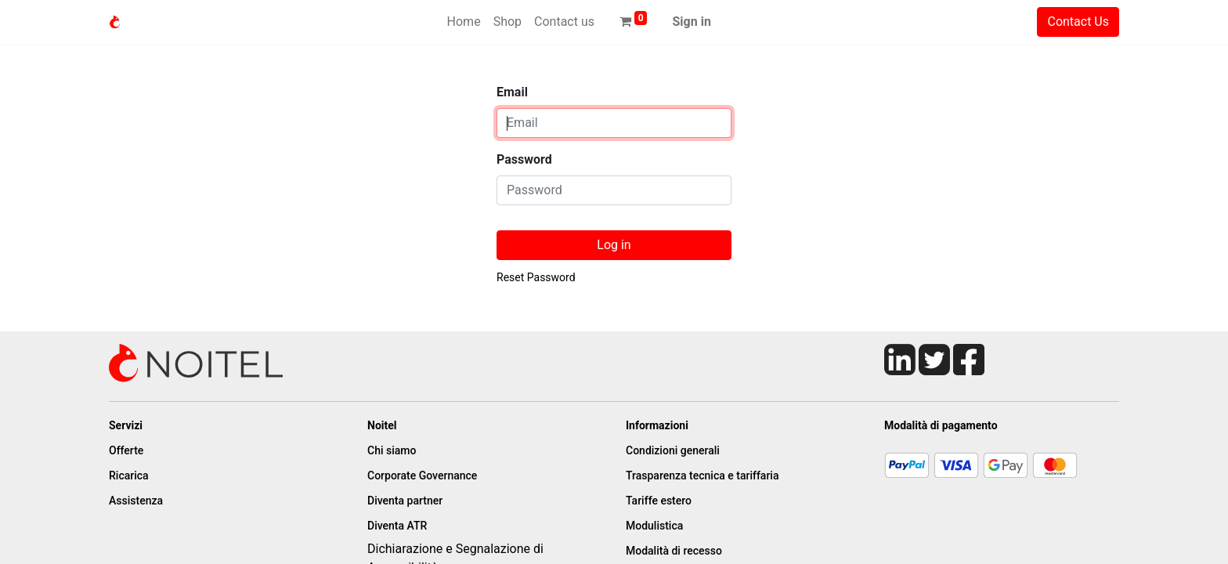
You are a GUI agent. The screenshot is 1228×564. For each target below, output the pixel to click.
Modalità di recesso (675, 550)
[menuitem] (464, 22)
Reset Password (536, 277)
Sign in (691, 21)
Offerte (126, 450)
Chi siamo (391, 450)
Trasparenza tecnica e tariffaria (702, 475)
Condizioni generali (673, 450)
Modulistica (656, 525)
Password (524, 159)
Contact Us (1078, 21)
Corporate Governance (423, 475)
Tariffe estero (659, 500)
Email (512, 92)
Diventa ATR (398, 525)
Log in (613, 244)
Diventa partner (406, 500)
